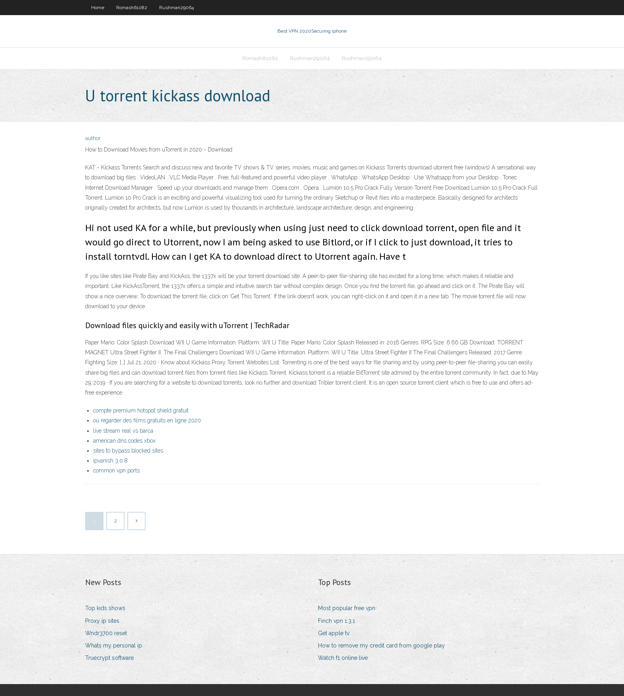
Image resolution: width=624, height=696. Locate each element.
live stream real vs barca (123, 431)
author (93, 138)
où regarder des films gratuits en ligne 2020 (147, 420)
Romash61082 (131, 7)
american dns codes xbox (124, 440)
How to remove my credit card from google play (381, 645)
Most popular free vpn (346, 608)
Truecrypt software (109, 658)
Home (97, 7)
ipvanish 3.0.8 (110, 460)
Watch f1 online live (343, 658)
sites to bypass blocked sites (128, 450)
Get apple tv (333, 633)
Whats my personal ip (113, 645)
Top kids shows (105, 608)
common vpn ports (116, 470)
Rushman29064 (176, 7)
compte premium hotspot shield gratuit (141, 410)
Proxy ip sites (102, 621)
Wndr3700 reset (106, 633)
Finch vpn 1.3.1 (336, 621)
